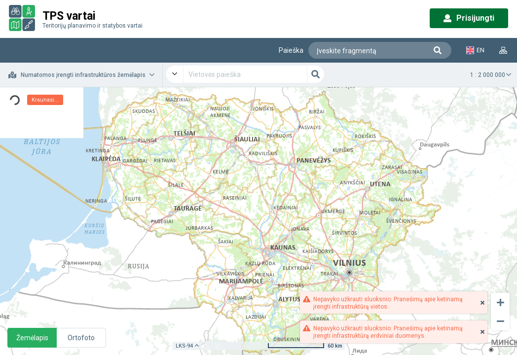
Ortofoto (81, 338)
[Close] (482, 303)
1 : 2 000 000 (487, 74)
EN (475, 50)
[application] (258, 221)
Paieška (291, 50)
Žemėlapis (32, 338)
